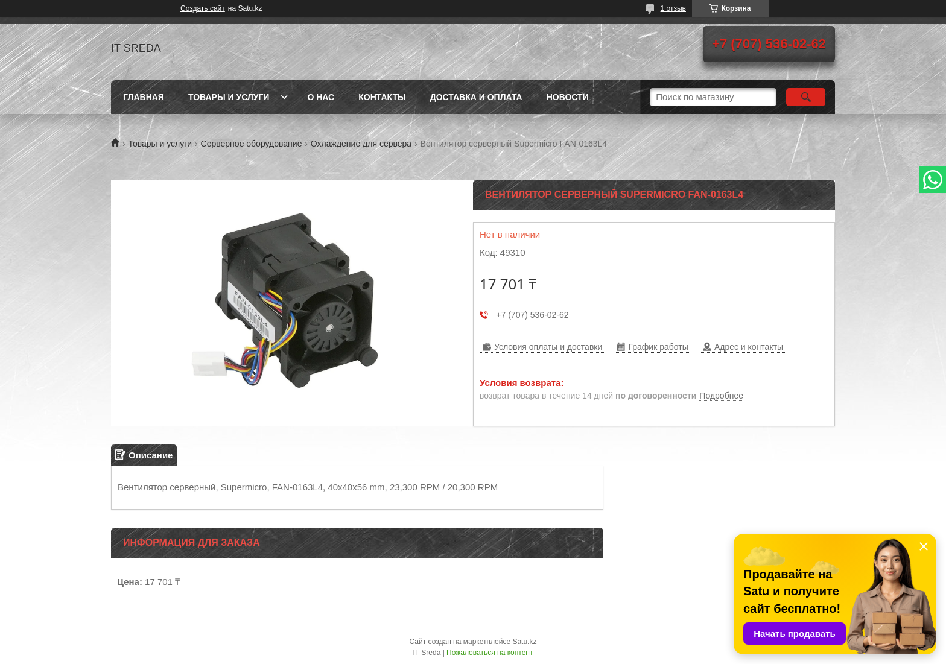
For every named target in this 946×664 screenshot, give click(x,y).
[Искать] (805, 97)
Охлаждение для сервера (361, 143)
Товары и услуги (229, 97)
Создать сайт (202, 8)
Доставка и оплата (476, 97)
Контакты (381, 97)
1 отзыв (673, 8)
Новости (568, 97)
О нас (320, 97)
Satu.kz (524, 641)
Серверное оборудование (251, 143)
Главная (143, 97)
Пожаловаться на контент (489, 652)
